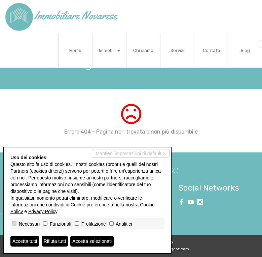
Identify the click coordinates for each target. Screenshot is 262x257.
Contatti (211, 50)
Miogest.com (176, 249)
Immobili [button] (109, 50)
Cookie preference (90, 204)
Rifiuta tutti (55, 241)
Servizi (177, 50)
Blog (245, 50)
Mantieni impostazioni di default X (131, 153)
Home (75, 50)
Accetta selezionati (92, 241)
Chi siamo (143, 50)
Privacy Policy (42, 211)
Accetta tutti (24, 241)
